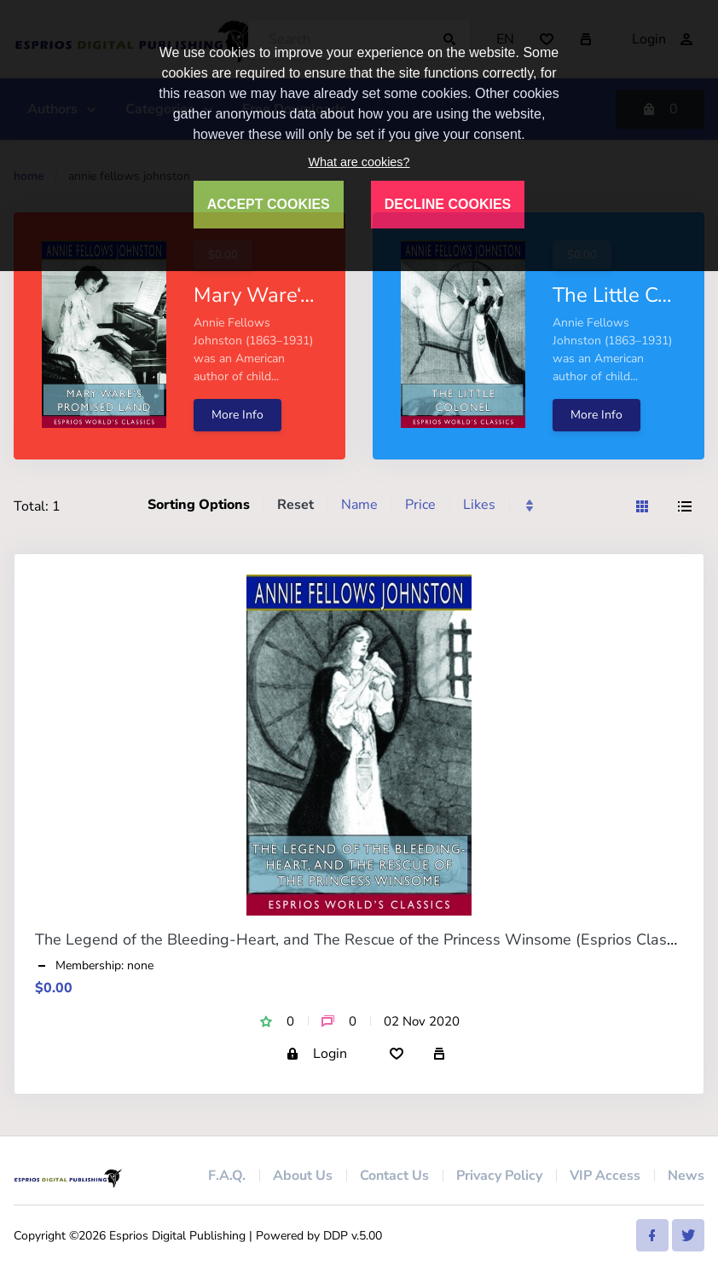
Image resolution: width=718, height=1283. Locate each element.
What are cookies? (358, 162)
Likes (479, 504)
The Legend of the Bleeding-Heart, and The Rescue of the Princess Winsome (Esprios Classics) (366, 939)
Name (359, 504)
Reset (295, 504)
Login (316, 1053)
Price (420, 504)
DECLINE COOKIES (448, 204)
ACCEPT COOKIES (268, 204)
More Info (237, 415)
